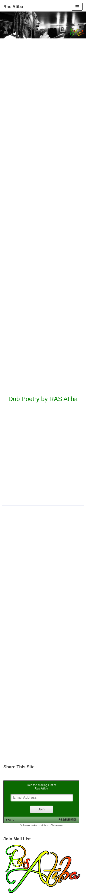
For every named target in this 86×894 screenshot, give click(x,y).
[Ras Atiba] (13, 6)
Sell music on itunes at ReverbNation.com (41, 825)
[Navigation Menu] (77, 7)
